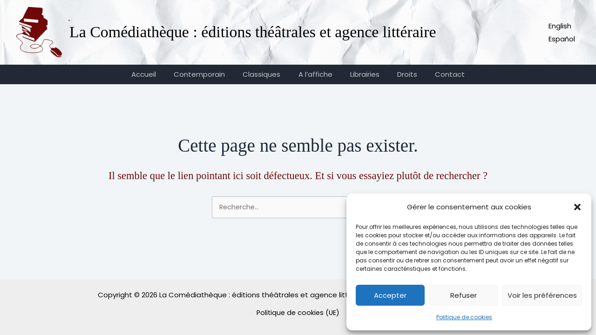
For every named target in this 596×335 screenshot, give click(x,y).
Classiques (265, 74)
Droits (400, 74)
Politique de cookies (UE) (298, 312)
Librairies (361, 74)
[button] (577, 207)
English (560, 26)
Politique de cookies (464, 317)
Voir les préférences (542, 295)
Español (562, 39)
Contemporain (207, 74)
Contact (439, 74)
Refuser (463, 295)
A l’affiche (315, 74)
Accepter (390, 295)
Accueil (155, 74)
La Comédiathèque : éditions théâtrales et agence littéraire (252, 31)
